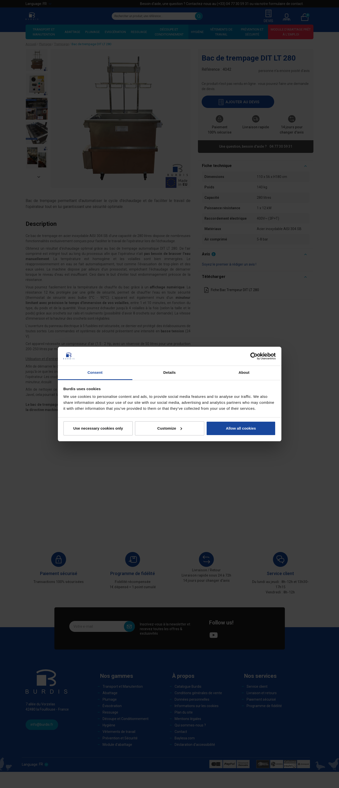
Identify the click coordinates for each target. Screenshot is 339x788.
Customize (169, 428)
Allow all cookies (241, 428)
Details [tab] (169, 372)
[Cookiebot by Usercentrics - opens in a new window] (254, 356)
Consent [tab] (95, 372)
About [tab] (244, 372)
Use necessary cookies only (98, 428)
